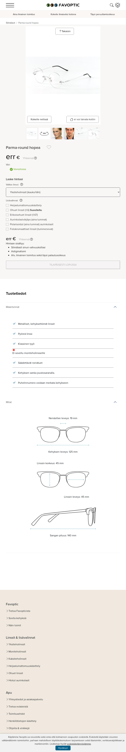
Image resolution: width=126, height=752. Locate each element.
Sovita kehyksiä (17, 618)
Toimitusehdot (17, 714)
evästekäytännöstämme (79, 744)
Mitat (9, 402)
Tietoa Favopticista (19, 611)
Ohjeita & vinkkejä (19, 728)
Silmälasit (10, 23)
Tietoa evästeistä (18, 706)
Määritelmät (12, 307)
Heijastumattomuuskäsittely (24, 666)
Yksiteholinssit (17, 644)
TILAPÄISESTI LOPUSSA (63, 265)
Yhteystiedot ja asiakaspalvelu (26, 699)
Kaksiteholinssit (17, 659)
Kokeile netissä (39, 119)
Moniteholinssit (17, 651)
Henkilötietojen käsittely (22, 721)
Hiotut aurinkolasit (19, 680)
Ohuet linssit (16, 673)
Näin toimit (15, 625)
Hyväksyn (63, 748)
